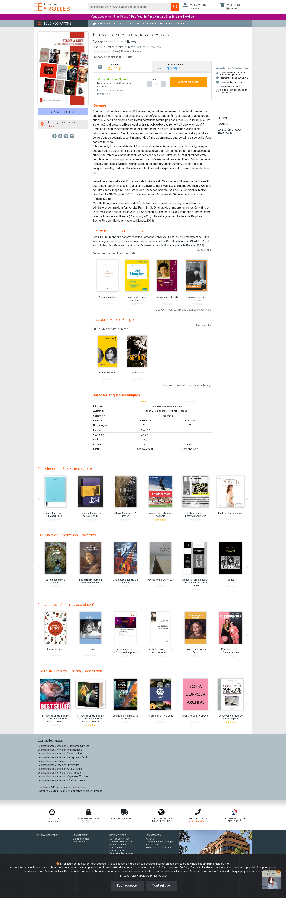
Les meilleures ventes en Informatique (60, 749)
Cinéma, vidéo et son (74, 787)
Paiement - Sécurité (119, 844)
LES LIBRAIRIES (81, 835)
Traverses (167, 415)
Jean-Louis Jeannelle (105, 47)
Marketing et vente (71, 790)
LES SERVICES (153, 835)
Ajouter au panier (188, 82)
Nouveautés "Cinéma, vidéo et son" (66, 604)
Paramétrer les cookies (121, 853)
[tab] (122, 66)
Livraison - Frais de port (121, 841)
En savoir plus (204, 249)
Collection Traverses (149, 47)
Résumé (223, 118)
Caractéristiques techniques (230, 131)
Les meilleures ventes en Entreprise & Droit (62, 757)
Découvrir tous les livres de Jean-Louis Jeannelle (184, 309)
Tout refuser (161, 885)
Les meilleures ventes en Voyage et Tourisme (64, 776)
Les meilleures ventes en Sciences (57, 761)
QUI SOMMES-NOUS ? (47, 835)
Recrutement (152, 844)
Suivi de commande (119, 839)
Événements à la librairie (158, 847)
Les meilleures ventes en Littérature (58, 765)
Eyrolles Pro (79, 841)
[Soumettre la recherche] (175, 7)
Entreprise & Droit (48, 790)
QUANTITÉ (157, 79)
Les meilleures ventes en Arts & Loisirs (60, 768)
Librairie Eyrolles (81, 839)
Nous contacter (117, 850)
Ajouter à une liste (63, 112)
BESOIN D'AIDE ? (117, 835)
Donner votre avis (131, 51)
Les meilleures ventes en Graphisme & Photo (63, 745)
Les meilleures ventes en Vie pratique (59, 772)
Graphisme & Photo (49, 787)
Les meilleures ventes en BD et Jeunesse (61, 780)
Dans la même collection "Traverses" (67, 535)
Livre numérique (117, 847)
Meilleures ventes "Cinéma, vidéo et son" (70, 671)
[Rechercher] (130, 7)
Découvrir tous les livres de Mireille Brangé (187, 385)
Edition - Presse (93, 790)
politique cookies (145, 863)
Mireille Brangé (126, 47)
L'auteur (223, 123)
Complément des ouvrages (159, 841)
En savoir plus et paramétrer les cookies (144, 875)
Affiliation (150, 839)
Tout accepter (127, 885)
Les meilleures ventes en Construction (60, 753)
